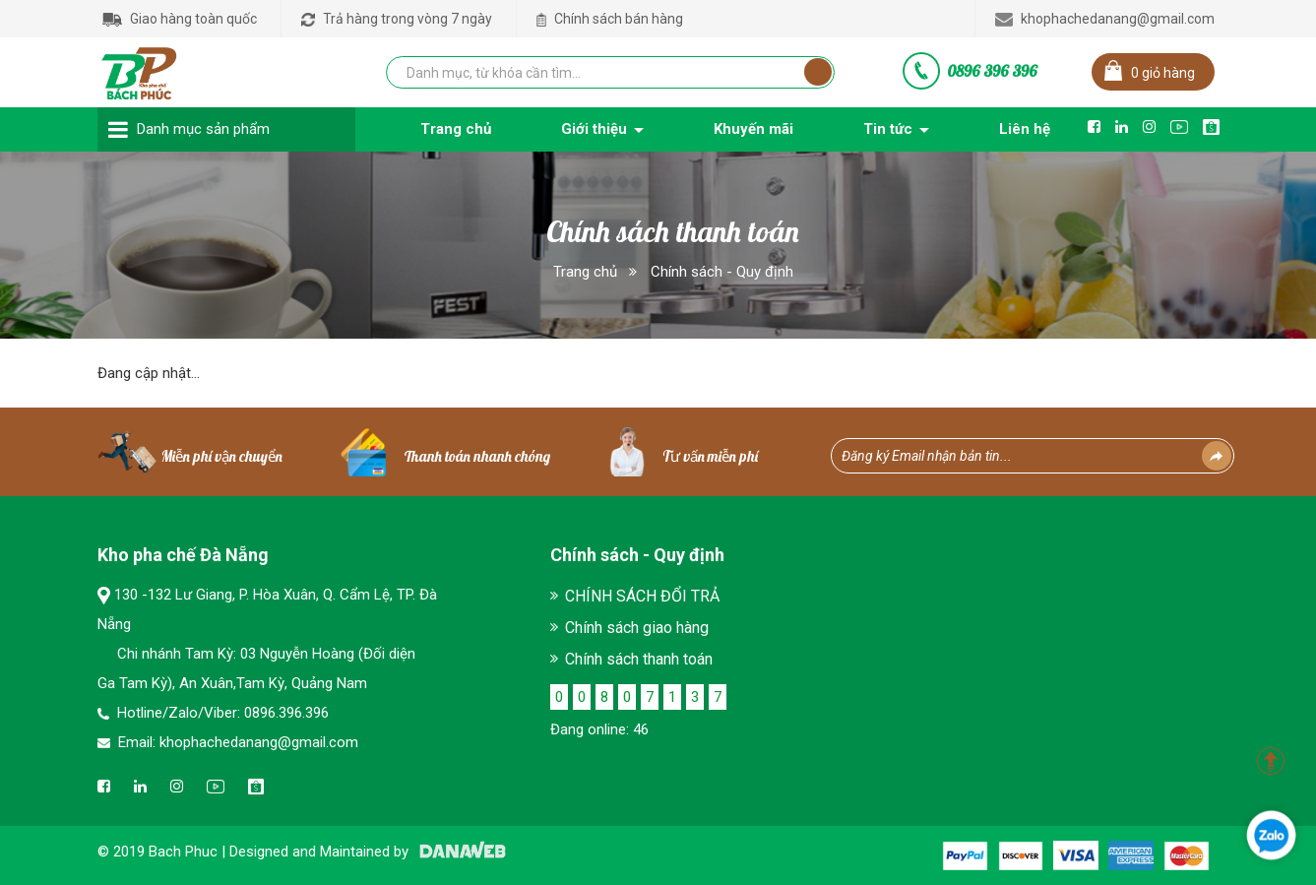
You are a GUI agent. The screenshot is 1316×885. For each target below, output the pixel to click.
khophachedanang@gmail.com (1105, 19)
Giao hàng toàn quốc (179, 19)
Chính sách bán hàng (610, 19)
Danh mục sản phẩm (203, 129)
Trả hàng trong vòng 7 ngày (396, 19)
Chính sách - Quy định (722, 272)
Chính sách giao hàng (637, 627)
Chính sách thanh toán (639, 659)
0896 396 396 (992, 71)
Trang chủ (585, 272)
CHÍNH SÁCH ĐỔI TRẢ (642, 596)
